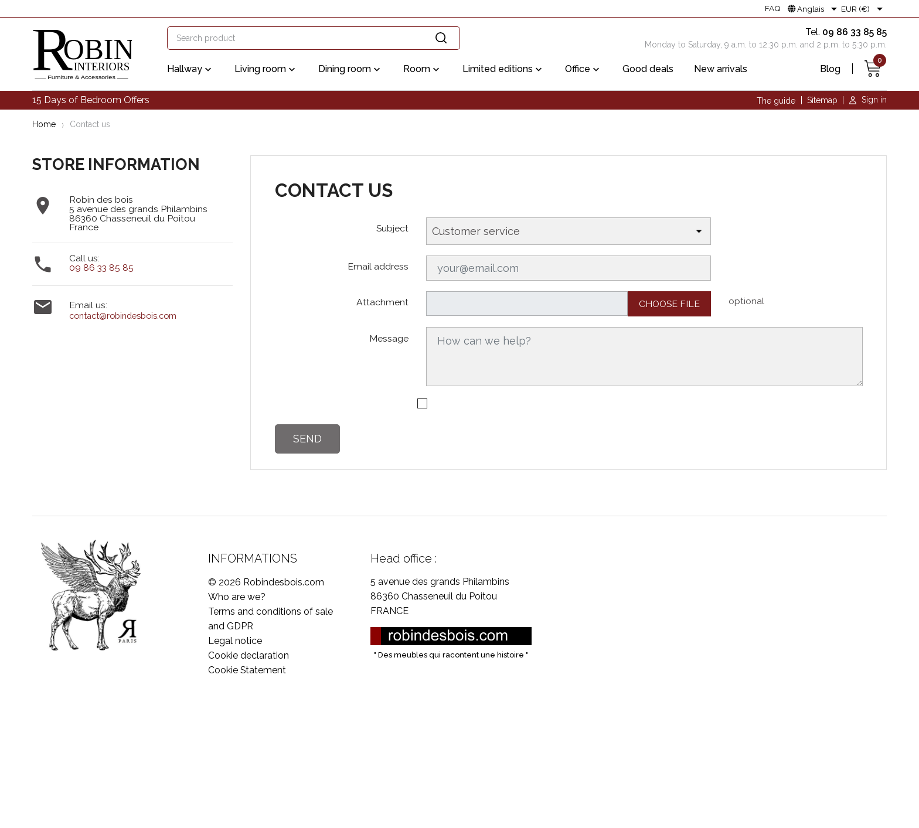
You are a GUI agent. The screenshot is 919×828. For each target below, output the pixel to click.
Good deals (647, 68)
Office (583, 69)
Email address (378, 266)
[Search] (313, 38)
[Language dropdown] (814, 9)
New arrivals (720, 68)
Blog (830, 68)
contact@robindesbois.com (122, 316)
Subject (392, 228)
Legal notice (235, 640)
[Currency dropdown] (864, 9)
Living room (266, 69)
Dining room (350, 69)
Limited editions (503, 69)
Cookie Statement (247, 670)
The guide (776, 100)
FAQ (773, 9)
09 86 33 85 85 (101, 267)
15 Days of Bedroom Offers (90, 99)
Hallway (190, 69)
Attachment (382, 302)
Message (389, 338)
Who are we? (237, 596)
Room (422, 69)
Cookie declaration (248, 655)
